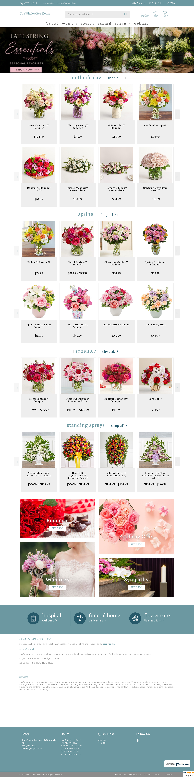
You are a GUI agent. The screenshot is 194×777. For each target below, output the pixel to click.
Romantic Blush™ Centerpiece (116, 189)
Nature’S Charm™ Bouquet (39, 126)
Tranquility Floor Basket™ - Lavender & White (155, 475)
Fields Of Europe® (155, 125)
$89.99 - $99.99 (77, 273)
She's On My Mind (155, 324)
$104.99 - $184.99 (78, 484)
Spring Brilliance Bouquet (155, 263)
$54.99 (155, 336)
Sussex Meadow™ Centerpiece (77, 189)
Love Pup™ (155, 398)
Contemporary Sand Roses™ (155, 189)
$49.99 (77, 336)
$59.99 (39, 336)
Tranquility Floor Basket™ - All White (38, 474)
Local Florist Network (152, 774)
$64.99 (39, 199)
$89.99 (116, 136)
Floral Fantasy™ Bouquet (78, 263)
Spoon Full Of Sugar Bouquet (39, 326)
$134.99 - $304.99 (116, 484)
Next (177, 114)
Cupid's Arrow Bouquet (117, 324)
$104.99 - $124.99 (39, 484)
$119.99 (155, 199)
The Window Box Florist (35, 13)
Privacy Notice (135, 774)
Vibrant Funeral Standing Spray (116, 474)
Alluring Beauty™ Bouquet (78, 126)
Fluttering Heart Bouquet (78, 326)
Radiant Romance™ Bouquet (116, 400)
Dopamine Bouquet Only (39, 189)
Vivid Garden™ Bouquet (116, 126)
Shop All (114, 78)
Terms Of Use (120, 774)
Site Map (168, 774)
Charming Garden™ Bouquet (116, 263)
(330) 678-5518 (30, 3)
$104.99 (39, 136)
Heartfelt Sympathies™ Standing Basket (77, 475)
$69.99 (155, 273)
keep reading (109, 644)
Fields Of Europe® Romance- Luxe (77, 400)
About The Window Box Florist (35, 638)
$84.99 (77, 199)
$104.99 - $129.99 (78, 410)
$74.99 (77, 136)
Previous (16, 114)
